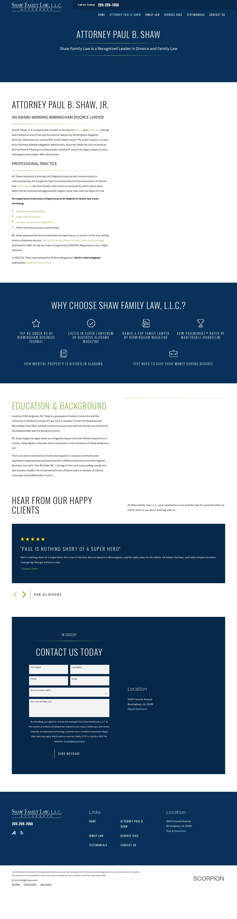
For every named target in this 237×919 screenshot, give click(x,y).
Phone (33, 678)
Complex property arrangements (35, 222)
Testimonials (98, 845)
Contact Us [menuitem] (217, 15)
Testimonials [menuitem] (196, 15)
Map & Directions (137, 749)
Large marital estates (28, 216)
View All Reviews (47, 594)
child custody (24, 186)
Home (92, 821)
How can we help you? (41, 701)
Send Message (69, 754)
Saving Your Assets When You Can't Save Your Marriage (72, 240)
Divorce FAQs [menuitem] (173, 15)
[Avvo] (14, 833)
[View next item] (24, 594)
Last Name (77, 667)
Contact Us (128, 845)
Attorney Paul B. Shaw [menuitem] (125, 15)
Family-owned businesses (30, 211)
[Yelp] (22, 833)
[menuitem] (16, 885)
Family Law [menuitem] (152, 15)
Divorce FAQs (129, 836)
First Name (35, 667)
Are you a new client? (40, 690)
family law (94, 130)
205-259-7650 (108, 5)
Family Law (96, 836)
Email (74, 678)
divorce (78, 130)
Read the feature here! (39, 262)
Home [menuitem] (101, 15)
